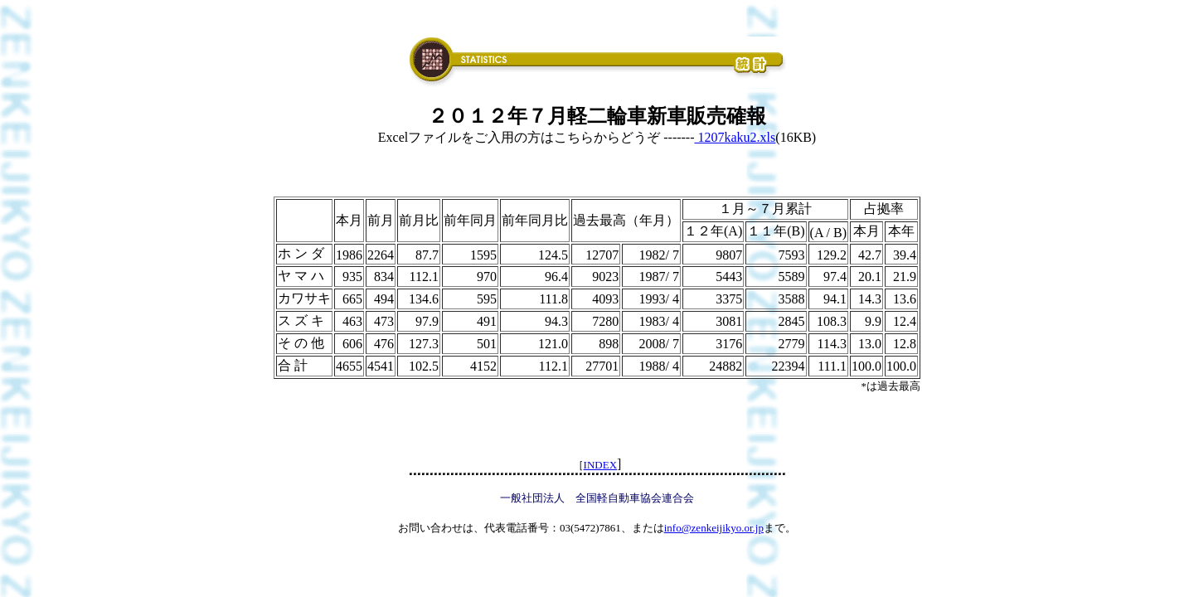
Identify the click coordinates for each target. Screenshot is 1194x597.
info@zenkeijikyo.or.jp (714, 528)
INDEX (600, 465)
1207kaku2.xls (735, 137)
